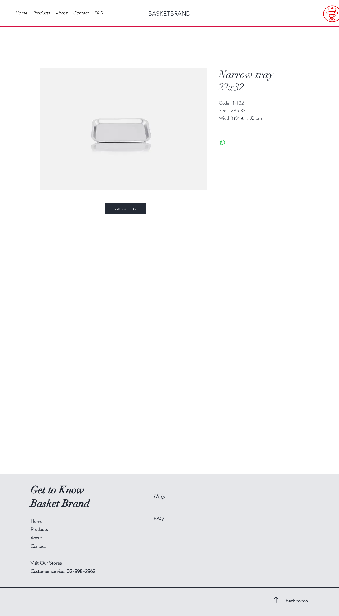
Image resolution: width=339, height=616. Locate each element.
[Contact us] (125, 208)
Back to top (297, 600)
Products (39, 529)
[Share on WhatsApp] (222, 142)
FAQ (158, 518)
